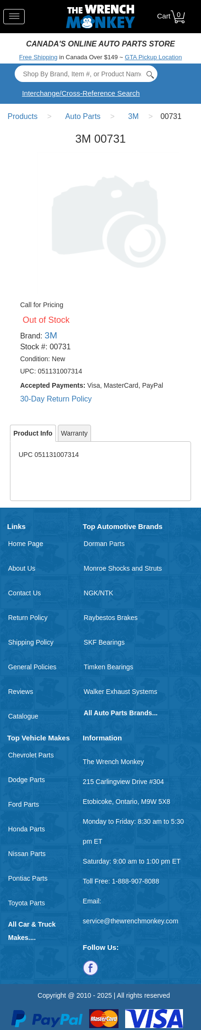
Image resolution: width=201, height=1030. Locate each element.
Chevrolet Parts (31, 755)
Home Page (25, 543)
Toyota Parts (26, 903)
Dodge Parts (26, 780)
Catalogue (23, 716)
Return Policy (27, 617)
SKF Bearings (104, 642)
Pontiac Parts (27, 878)
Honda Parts (26, 829)
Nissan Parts (27, 853)
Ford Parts (23, 804)
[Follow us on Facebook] (90, 967)
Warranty (74, 433)
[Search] (86, 73)
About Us (22, 568)
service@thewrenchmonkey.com (130, 921)
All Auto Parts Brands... (121, 713)
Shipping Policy (31, 642)
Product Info (32, 433)
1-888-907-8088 (135, 881)
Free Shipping (38, 57)
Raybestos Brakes (111, 617)
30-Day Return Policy (55, 399)
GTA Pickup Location (153, 57)
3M (51, 335)
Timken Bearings (109, 667)
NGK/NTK (98, 593)
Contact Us (24, 593)
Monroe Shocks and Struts (123, 568)
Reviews (20, 691)
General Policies (32, 667)
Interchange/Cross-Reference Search (80, 93)
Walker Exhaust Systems (120, 691)
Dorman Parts (104, 543)
